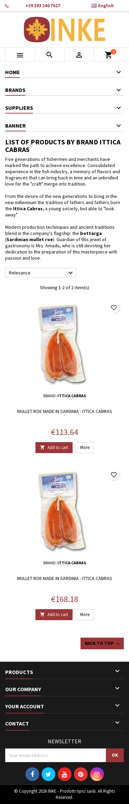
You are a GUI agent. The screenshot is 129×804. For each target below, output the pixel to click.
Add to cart (54, 447)
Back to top (103, 643)
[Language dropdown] (106, 6)
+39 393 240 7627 (42, 6)
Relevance (42, 273)
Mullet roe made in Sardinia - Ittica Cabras (64, 411)
